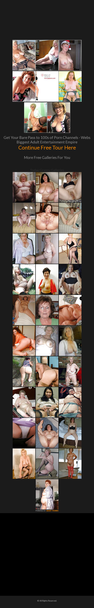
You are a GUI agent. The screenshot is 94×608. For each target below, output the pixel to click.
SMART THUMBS (52, 511)
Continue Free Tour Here (47, 147)
